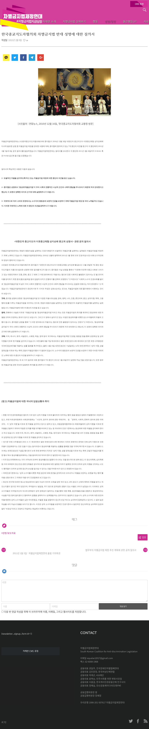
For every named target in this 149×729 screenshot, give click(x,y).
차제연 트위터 (130, 721)
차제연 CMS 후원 (30, 651)
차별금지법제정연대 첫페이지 (21, 17)
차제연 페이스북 (138, 721)
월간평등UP (123, 21)
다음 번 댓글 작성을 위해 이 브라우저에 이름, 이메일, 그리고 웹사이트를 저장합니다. (45, 611)
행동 (86, 21)
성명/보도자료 (9, 533)
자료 (142, 21)
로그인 (3, 722)
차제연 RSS (145, 721)
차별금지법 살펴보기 (63, 21)
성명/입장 (103, 21)
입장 (144, 537)
